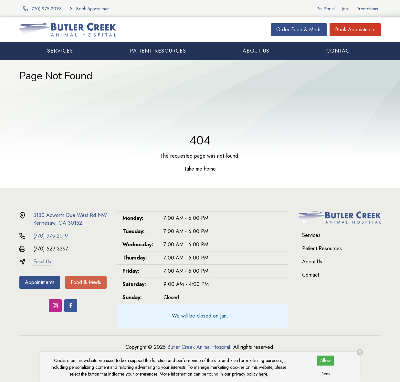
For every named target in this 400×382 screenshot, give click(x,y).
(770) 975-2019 (50, 236)
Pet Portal (326, 8)
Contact (339, 50)
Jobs (345, 8)
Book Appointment (355, 29)
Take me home (200, 168)
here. (263, 374)
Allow (325, 360)
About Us (256, 50)
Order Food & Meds (298, 29)
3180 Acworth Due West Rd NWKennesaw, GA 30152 (70, 219)
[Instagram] (55, 305)
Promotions (367, 8)
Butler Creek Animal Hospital (198, 347)
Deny (325, 373)
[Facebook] (70, 305)
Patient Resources (158, 50)
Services (60, 50)
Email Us (42, 261)
